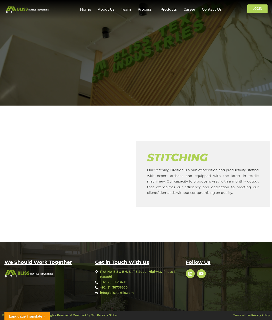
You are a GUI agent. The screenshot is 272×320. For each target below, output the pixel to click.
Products (169, 9)
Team (126, 9)
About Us (106, 9)
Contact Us (212, 9)
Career (189, 9)
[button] (145, 9)
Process (145, 9)
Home (85, 9)
